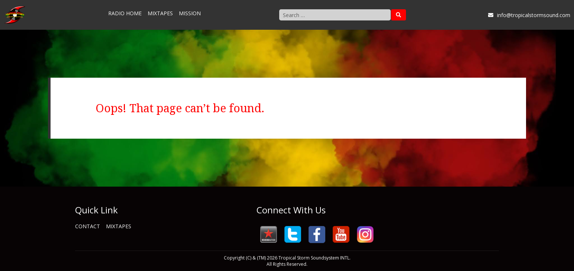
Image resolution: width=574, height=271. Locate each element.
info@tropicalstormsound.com (529, 15)
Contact (87, 226)
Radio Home (125, 13)
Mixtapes (160, 13)
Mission (190, 13)
